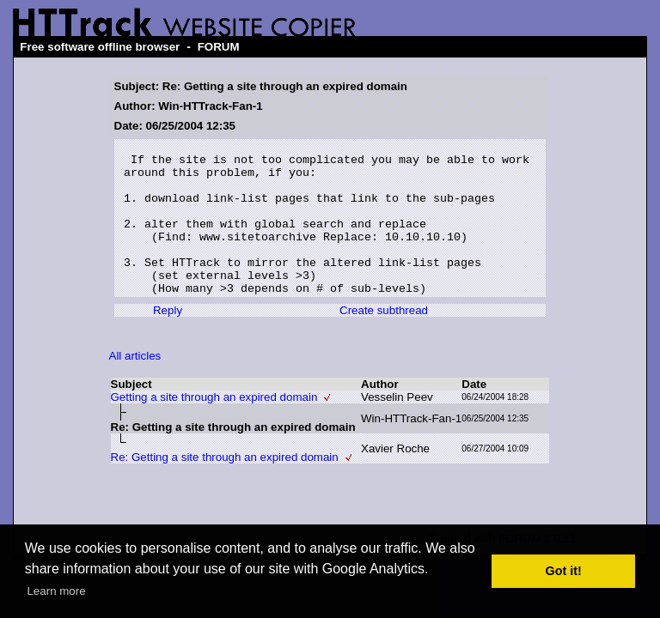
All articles (135, 386)
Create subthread (383, 341)
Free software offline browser (100, 46)
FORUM (219, 46)
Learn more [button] (56, 591)
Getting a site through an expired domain (214, 427)
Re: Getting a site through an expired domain (225, 488)
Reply (167, 341)
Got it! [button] (564, 571)
